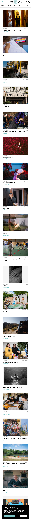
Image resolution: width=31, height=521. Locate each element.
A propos (26, 5)
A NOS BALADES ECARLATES (8, 157)
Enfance (4, 55)
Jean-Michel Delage (6, 414)
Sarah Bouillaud (6, 287)
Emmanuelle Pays (6, 184)
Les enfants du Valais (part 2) (9, 182)
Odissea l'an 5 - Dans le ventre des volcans (12, 387)
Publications (17, 5)
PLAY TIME (5, 311)
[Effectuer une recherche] (27, 2)
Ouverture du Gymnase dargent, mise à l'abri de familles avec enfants (15, 259)
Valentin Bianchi (6, 363)
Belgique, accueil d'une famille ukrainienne (12, 362)
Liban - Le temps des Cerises (9, 336)
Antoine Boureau (6, 31)
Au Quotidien (5, 490)
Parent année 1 (6, 208)
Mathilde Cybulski (6, 159)
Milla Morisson (5, 338)
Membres (3, 5)
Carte (9, 5)
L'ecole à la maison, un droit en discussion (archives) (14, 413)
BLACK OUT (5, 285)
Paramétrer (23, 516)
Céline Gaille (5, 133)
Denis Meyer (5, 82)
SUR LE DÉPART (6, 233)
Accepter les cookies (9, 516)
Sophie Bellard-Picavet (7, 440)
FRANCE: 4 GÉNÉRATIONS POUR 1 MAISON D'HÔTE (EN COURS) (15, 438)
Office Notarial (6, 106)
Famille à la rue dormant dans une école (12, 30)
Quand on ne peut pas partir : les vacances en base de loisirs (14, 464)
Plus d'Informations (7, 512)
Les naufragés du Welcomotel (9, 81)
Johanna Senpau (6, 235)
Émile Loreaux (5, 312)
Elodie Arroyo (5, 466)
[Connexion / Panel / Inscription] (29, 2)
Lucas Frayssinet (6, 492)
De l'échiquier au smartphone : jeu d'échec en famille (14, 132)
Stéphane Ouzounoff (7, 57)
